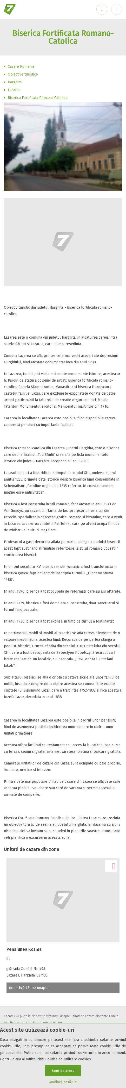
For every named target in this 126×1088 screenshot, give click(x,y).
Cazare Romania (21, 66)
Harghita (15, 82)
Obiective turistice (23, 74)
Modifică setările (63, 1082)
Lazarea (14, 90)
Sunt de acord (63, 1071)
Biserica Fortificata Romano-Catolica (37, 98)
